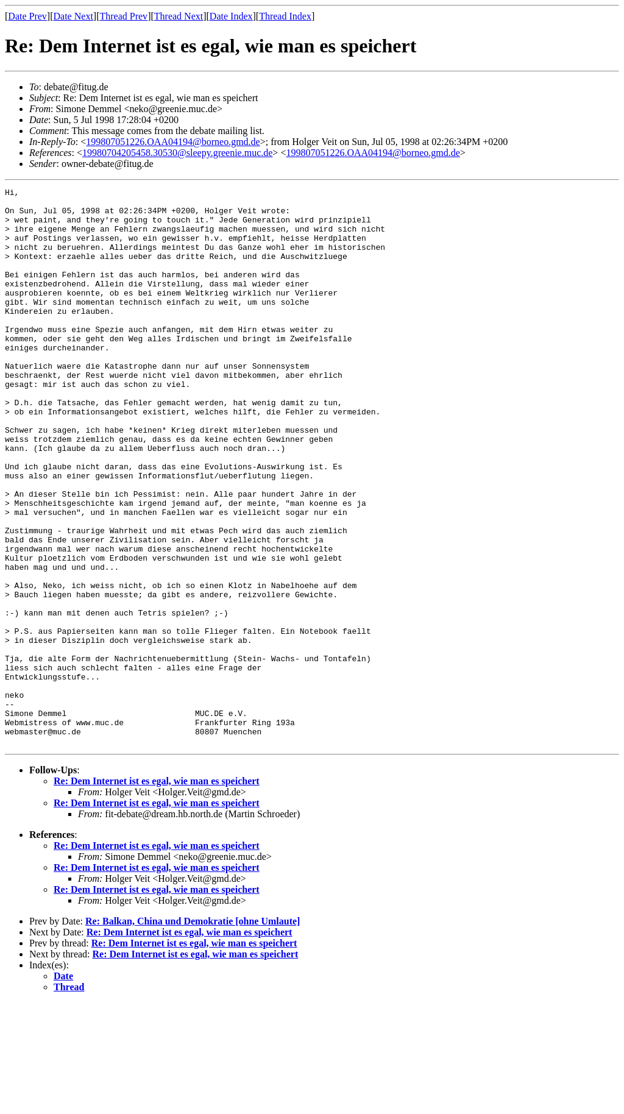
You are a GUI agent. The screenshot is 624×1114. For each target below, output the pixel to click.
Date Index (231, 16)
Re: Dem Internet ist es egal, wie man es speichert (157, 892)
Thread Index (285, 16)
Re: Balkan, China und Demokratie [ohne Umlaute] (192, 1032)
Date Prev (27, 16)
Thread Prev (123, 16)
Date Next (73, 16)
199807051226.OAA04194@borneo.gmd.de (173, 142)
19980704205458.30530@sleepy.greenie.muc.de (177, 152)
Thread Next (178, 16)
